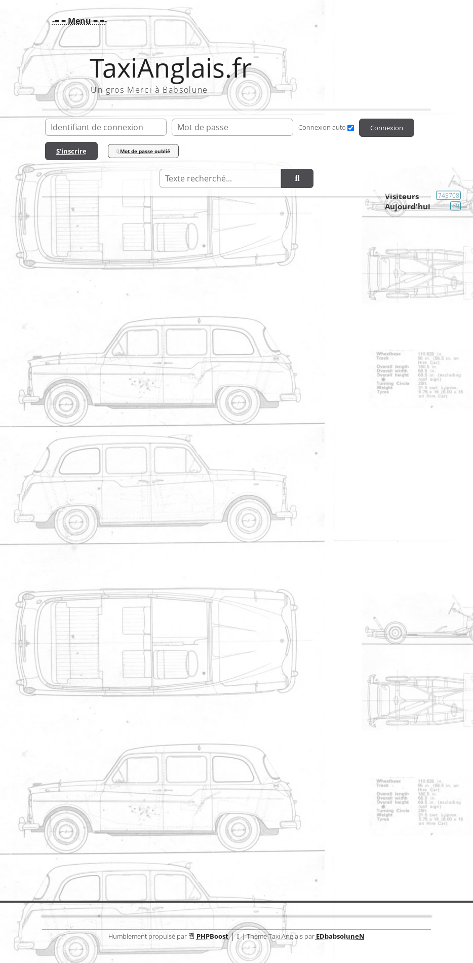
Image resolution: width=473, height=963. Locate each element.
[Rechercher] (297, 178)
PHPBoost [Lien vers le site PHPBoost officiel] (212, 936)
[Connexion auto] (350, 128)
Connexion (386, 127)
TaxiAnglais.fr (171, 68)
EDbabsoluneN (340, 936)
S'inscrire (71, 151)
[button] (77, 20)
